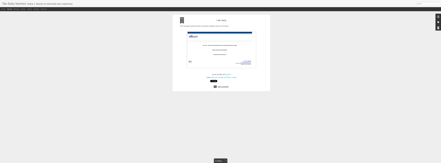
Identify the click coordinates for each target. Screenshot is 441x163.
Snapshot (36, 9)
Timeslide (44, 9)
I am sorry (221, 14)
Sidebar (29, 9)
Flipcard (9, 9)
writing (234, 71)
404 (212, 71)
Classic (3, 9)
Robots (229, 71)
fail (225, 71)
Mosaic (23, 9)
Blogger (225, 161)
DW (229, 68)
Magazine (17, 9)
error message (218, 71)
